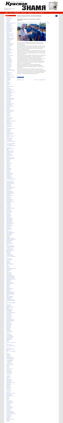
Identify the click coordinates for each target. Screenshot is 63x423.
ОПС (7, 244)
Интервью (8, 130)
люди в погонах (9, 185)
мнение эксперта (9, 190)
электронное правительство (10, 413)
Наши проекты (41, 12)
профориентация (9, 310)
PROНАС (8, 19)
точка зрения (8, 383)
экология (8, 409)
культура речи (8, 172)
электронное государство (10, 412)
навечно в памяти (9, 211)
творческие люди (9, 380)
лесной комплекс (9, 174)
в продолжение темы (9, 39)
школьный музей (9, 408)
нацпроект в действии (10, 225)
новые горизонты (9, 233)
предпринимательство (10, 283)
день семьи (8, 100)
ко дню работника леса (10, 157)
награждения (8, 215)
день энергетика (9, 104)
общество (8, 241)
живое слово (8, 114)
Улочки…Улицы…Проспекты (10, 393)
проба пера (8, 289)
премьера (8, 284)
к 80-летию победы (9, 144)
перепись (8, 266)
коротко (8, 167)
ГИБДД (8, 73)
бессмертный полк (9, 26)
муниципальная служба (10, 201)
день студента (9, 101)
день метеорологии (9, 95)
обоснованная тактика (10, 238)
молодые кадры (9, 197)
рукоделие (8, 328)
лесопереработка (9, 176)
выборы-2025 (8, 67)
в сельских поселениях (10, 43)
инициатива (8, 129)
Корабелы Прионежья (20, 77)
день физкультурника (10, 103)
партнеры (8, 261)
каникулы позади (9, 154)
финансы (8, 398)
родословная (8, 327)
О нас (10, 12)
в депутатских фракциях (10, 33)
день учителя (8, 102)
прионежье (8, 287)
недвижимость (9, 228)
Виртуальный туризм (9, 55)
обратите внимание (9, 240)
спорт (7, 365)
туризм (23, 17)
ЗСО (7, 127)
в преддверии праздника (10, 38)
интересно (8, 131)
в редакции (8, 42)
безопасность (8, 25)
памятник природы (9, 259)
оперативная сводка (9, 243)
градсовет (8, 83)
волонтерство (8, 59)
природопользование (9, 288)
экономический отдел (10, 411)
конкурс (8, 161)
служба (8, 353)
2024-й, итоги (8, 17)
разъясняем (8, 317)
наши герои (8, 226)
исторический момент (10, 133)
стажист (8, 367)
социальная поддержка (10, 357)
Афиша (36, 12)
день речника (8, 97)
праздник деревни (9, 282)
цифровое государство (10, 401)
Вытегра (48, 22)
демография (8, 88)
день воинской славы (10, 89)
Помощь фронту (9, 274)
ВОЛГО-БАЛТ (8, 58)
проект (7, 295)
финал (7, 397)
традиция (8, 386)
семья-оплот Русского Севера (11, 345)
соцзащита (8, 362)
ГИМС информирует (9, 74)
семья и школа (9, 344)
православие (8, 280)
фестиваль (8, 396)
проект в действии (9, 296)
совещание (8, 356)
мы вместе (8, 202)
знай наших (8, 124)
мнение (8, 189)
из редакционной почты (10, 128)
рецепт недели (9, 323)
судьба (7, 378)
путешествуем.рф (9, 313)
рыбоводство (8, 329)
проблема (8, 290)
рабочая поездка (9, 315)
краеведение (8, 168)
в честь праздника (9, 44)
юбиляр (8, 420)
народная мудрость (9, 218)
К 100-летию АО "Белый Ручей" (11, 141)
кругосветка (8, 170)
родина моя (8, 325)
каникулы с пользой (9, 155)
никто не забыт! (9, 229)
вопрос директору (9, 61)
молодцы (8, 196)
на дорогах (8, 204)
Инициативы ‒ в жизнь (21, 79)
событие (8, 354)
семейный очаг (9, 339)
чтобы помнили (9, 406)
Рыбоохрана (8, 330)
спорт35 (8, 366)
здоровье (8, 119)
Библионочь (8, 27)
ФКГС (7, 399)
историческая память (10, 132)
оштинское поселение (10, 255)
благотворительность (10, 28)
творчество (8, 381)
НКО (7, 230)
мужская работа (9, 200)
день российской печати (10, 99)
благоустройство (9, 29)
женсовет (8, 113)
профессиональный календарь (11, 300)
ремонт (8, 374)
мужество (8, 198)
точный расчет (9, 384)
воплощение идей (9, 60)
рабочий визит (9, 316)
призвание (8, 285)
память (8, 260)
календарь (8, 153)
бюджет (8, 32)
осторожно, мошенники (10, 245)
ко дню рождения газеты (10, 158)
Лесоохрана (8, 175)
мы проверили (9, 203)
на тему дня (8, 209)
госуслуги (8, 82)
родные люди (8, 326)
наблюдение (8, 210)
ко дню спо (8, 159)
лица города (8, 184)
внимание (8, 56)
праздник (8, 281)
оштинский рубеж (9, 254)
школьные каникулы (9, 407)
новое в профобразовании (10, 232)
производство (8, 298)
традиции (8, 385)
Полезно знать (30, 12)
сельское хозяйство (9, 337)
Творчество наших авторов (10, 382)
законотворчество (9, 118)
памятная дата (9, 258)
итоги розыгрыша (9, 140)
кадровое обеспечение (10, 148)
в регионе (8, 41)
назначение (8, 216)
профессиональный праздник (11, 302)
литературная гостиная (10, 182)
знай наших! (8, 125)
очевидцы (8, 253)
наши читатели (9, 227)
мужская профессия (9, 199)
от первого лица (9, 247)
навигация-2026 (9, 212)
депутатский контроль (10, 105)
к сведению (8, 147)
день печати (8, 96)
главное (8, 75)
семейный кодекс (9, 338)
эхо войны (8, 416)
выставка (8, 68)
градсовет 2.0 (8, 84)
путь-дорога (8, 314)
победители (8, 270)
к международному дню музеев (11, 145)
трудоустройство (9, 387)
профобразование (9, 309)
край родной (8, 169)
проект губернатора (9, 297)
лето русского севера (9, 181)
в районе (8, 40)
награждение (8, 214)
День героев (8, 90)
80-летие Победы (9, 18)
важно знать (8, 47)
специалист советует (9, 364)
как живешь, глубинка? (10, 152)
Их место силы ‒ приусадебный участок (39, 79)
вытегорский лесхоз (9, 69)
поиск (7, 271)
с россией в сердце (9, 331)
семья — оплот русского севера (11, 342)
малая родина (8, 186)
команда (8, 160)
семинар (8, 340)
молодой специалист (9, 195)
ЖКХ (7, 116)
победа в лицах (9, 269)
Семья (7, 341)
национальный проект (10, 223)
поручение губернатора (10, 275)
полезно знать (8, 272)
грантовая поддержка (10, 86)
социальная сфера (9, 358)
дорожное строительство (10, 110)
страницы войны (9, 372)
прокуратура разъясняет (10, 299)
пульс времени (9, 311)
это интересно (9, 415)
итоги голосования (9, 138)
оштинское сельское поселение (11, 256)
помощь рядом (9, 273)
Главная (6, 12)
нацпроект (8, 224)
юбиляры (8, 421)
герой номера (8, 72)
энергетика (8, 414)
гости (7, 81)
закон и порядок (9, 117)
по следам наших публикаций (11, 268)
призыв (8, 286)
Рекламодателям (16, 12)
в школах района (9, 45)
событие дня (8, 355)
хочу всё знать (9, 400)
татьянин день (9, 379)
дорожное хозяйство (9, 111)
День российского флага (10, 98)
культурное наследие (9, 173)
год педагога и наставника (10, 76)
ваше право (8, 48)
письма (8, 267)
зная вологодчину (9, 126)
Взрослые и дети (9, 53)
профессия (8, 304)
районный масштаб (9, 318)
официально (8, 252)
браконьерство (9, 30)
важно (7, 46)
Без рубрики (8, 24)
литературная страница (10, 183)
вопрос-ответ (8, 62)
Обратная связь (23, 12)
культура (8, 171)
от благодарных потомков (10, 246)
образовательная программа (11, 239)
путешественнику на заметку (11, 312)
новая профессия (9, 231)
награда (8, 213)
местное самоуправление (10, 187)
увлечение (8, 392)
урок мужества (9, 394)
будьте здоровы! (9, 31)
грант (7, 85)
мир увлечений (9, 188)
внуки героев (8, 57)
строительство (9, 373)
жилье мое (8, 115)
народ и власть (9, 217)
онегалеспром (8, 242)
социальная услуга (9, 363)
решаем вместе (9, 324)
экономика (8, 410)
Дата (7, 87)
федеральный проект (10, 395)
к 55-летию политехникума (10, 143)
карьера (8, 156)
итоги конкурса (9, 139)
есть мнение (8, 112)
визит (7, 54)
